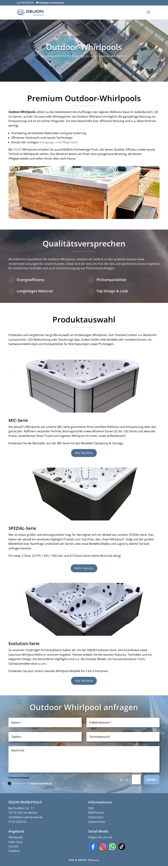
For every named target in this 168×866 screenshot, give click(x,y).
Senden (152, 780)
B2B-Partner (96, 813)
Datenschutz (96, 822)
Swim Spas (15, 842)
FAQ (91, 808)
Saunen (13, 846)
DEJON (17, 149)
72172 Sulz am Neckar (23, 813)
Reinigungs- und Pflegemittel (58, 142)
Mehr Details (84, 568)
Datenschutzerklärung (41, 783)
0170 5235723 (17, 822)
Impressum (95, 817)
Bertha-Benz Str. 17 (21, 808)
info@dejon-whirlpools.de (25, 817)
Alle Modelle (84, 453)
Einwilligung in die (30, 783)
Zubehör (14, 851)
